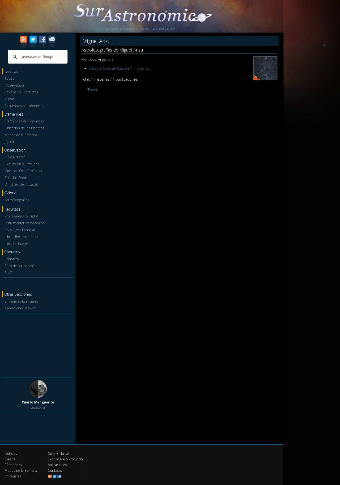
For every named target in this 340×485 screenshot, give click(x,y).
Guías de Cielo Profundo (23, 171)
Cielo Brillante (15, 157)
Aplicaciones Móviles (20, 308)
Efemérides (13, 465)
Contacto (12, 259)
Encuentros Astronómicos (24, 106)
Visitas (9, 99)
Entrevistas (13, 476)
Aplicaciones (57, 465)
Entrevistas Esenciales (21, 301)
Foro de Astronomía (20, 266)
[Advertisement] (37, 344)
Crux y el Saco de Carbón (109, 68)
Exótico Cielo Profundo (22, 164)
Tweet (92, 89)
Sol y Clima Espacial (20, 230)
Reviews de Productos (21, 92)
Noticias (11, 453)
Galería (10, 459)
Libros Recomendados (22, 236)
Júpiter (9, 141)
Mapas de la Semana (21, 135)
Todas (9, 78)
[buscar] (37, 57)
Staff (8, 272)
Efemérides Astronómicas (24, 121)
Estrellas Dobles (17, 177)
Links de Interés (17, 243)
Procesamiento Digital (21, 216)
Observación (14, 85)
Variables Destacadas (21, 184)
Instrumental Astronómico (24, 223)
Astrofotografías (17, 200)
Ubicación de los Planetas (24, 128)
